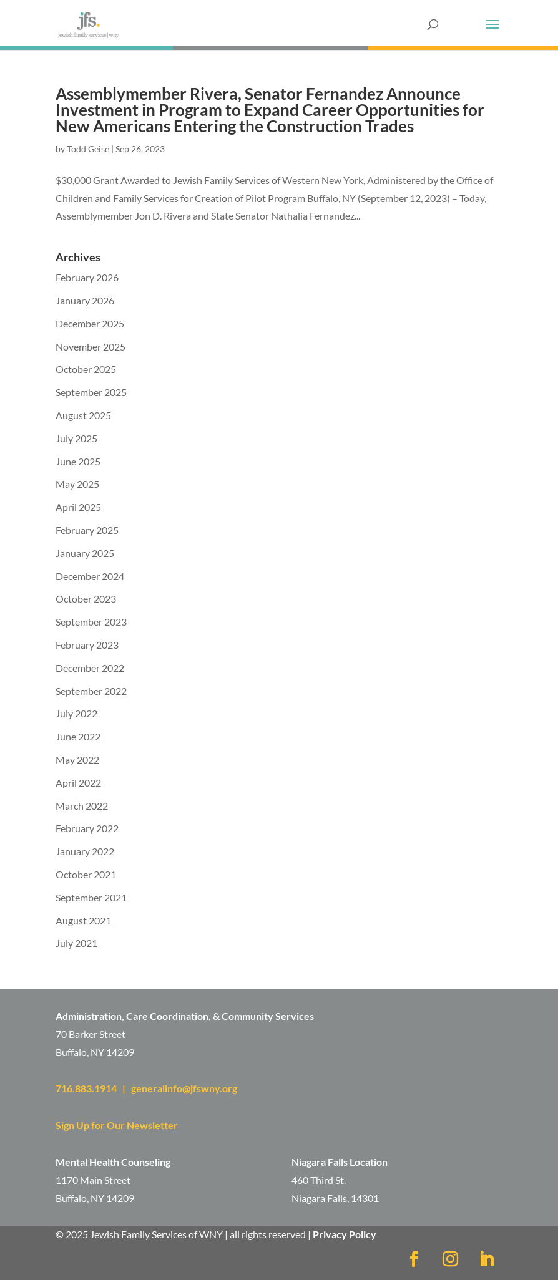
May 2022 (77, 759)
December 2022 (90, 668)
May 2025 (77, 484)
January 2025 (85, 553)
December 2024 (90, 576)
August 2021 (83, 920)
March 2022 (82, 806)
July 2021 (76, 943)
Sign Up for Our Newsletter (117, 1125)
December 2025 (90, 323)
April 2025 (78, 507)
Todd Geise (88, 148)
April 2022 (78, 782)
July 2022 (76, 713)
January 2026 (85, 300)
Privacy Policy (344, 1234)
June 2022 (78, 736)
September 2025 (91, 392)
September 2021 (91, 897)
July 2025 (76, 438)
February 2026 (87, 277)
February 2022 (87, 828)
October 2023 (86, 598)
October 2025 (86, 369)
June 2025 (78, 461)
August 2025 (83, 415)
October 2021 (86, 874)
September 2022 (91, 691)
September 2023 (91, 622)
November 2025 (90, 346)
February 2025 (87, 530)
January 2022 (85, 851)
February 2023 (87, 645)
